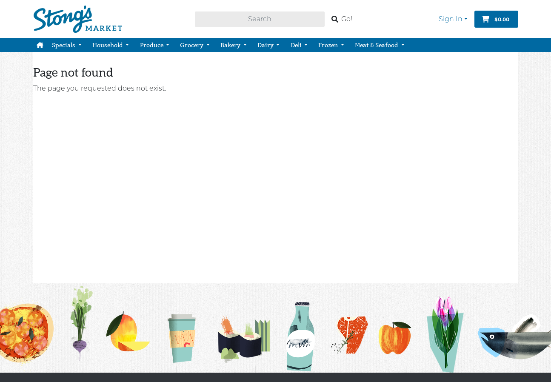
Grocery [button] (192, 45)
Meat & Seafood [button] (377, 45)
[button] (40, 45)
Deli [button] (297, 45)
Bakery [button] (231, 45)
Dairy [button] (266, 45)
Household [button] (108, 45)
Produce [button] (152, 45)
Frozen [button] (328, 45)
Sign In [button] (450, 19)
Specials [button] (64, 45)
